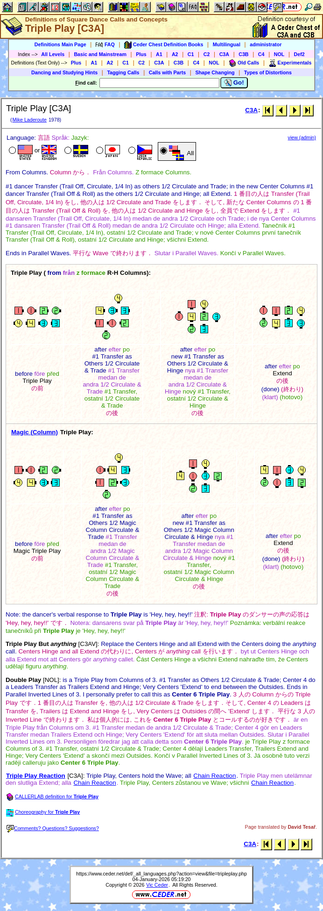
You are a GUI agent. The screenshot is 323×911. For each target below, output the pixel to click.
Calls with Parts (167, 72)
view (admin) (302, 137)
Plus (141, 54)
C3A (224, 54)
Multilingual (226, 44)
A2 (175, 54)
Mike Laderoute (29, 119)
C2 (207, 54)
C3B (243, 54)
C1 (191, 54)
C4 (261, 54)
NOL (279, 54)
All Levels (52, 54)
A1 (159, 54)
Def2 (299, 54)
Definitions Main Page (60, 44)
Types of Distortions (268, 72)
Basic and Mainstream (100, 54)
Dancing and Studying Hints (64, 72)
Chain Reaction (214, 775)
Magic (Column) (34, 432)
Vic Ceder (157, 885)
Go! (234, 82)
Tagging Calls (123, 72)
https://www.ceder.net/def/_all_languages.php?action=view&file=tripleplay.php (161, 873)
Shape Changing (214, 72)
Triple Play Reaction (35, 775)
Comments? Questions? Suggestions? (53, 828)
